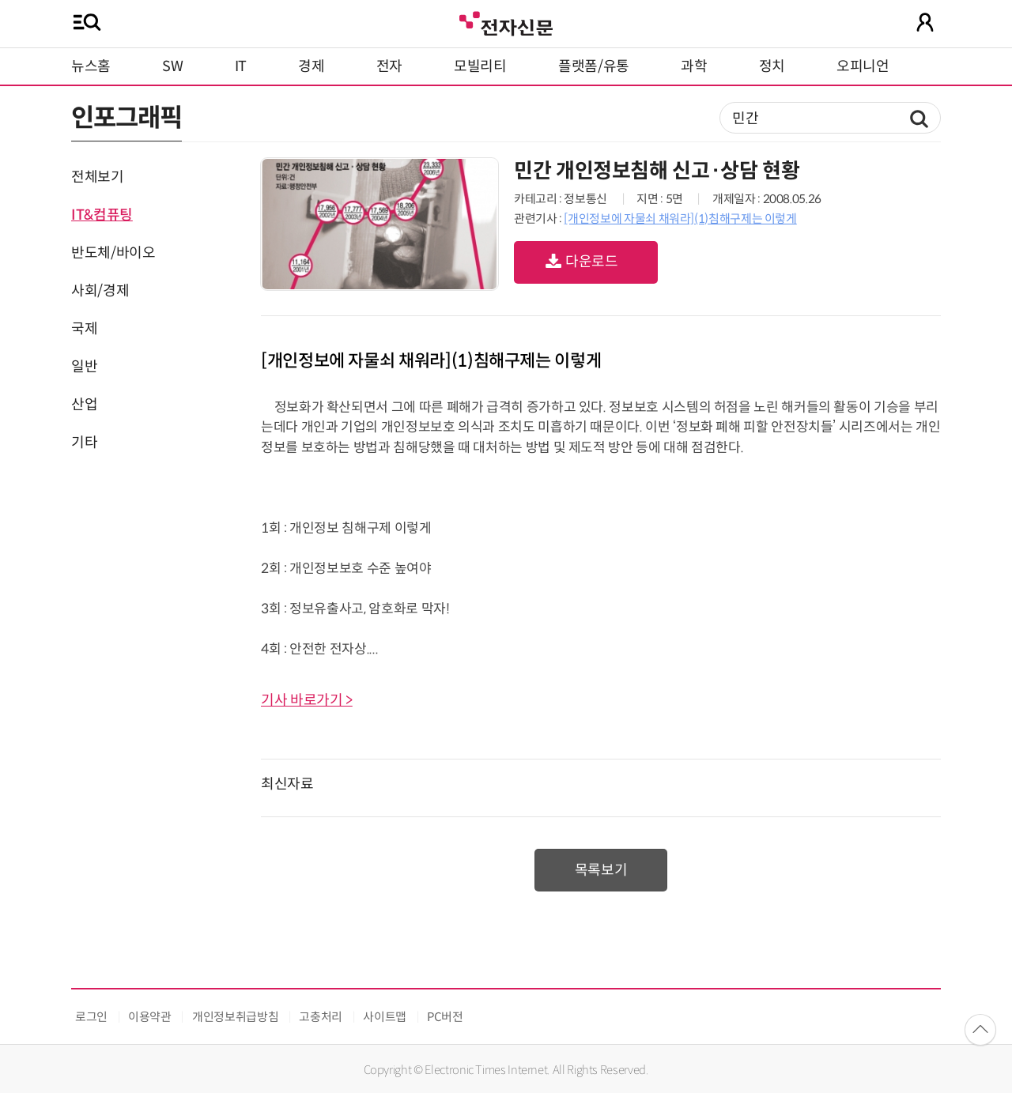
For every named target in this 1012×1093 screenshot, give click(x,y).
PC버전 (445, 1016)
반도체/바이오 (113, 253)
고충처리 (320, 1016)
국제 (84, 328)
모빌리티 (480, 66)
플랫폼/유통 (593, 66)
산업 (84, 404)
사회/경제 (100, 291)
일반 (84, 366)
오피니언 (862, 66)
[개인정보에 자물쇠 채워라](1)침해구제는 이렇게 (680, 218)
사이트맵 (384, 1016)
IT (241, 66)
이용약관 (150, 1016)
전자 (389, 66)
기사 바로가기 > (307, 700)
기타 (84, 442)
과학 (694, 66)
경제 (311, 66)
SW (172, 66)
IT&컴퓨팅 (102, 215)
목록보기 (601, 870)
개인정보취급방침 (235, 1016)
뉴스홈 (91, 66)
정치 (772, 66)
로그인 (91, 1016)
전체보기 (97, 177)
